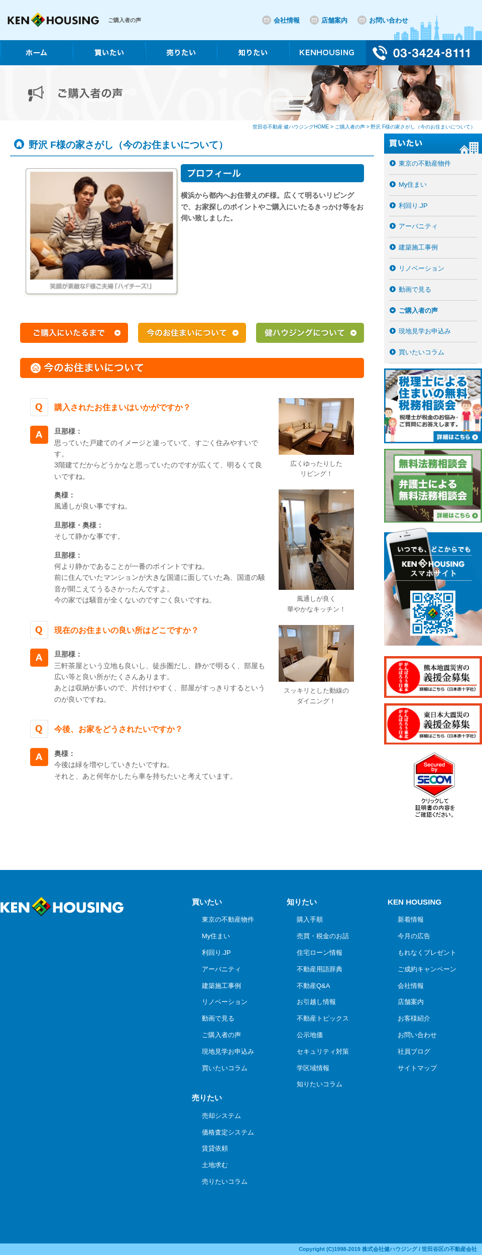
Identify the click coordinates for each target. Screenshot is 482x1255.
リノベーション (421, 268)
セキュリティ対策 (323, 1051)
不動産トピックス (323, 1018)
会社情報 (287, 20)
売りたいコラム (225, 1181)
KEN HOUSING (414, 902)
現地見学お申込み (425, 331)
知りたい (302, 902)
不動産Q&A (313, 985)
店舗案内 (334, 20)
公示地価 (310, 1035)
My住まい (413, 184)
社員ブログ (414, 1051)
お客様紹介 (414, 1018)
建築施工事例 (418, 247)
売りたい (207, 1097)
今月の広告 (414, 936)
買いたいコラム (421, 352)
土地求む (215, 1165)
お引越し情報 (316, 1002)
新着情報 (411, 919)
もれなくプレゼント (427, 952)
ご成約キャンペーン (427, 969)
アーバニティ (418, 226)
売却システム (221, 1115)
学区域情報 (313, 1068)
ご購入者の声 (418, 310)
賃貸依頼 (215, 1148)
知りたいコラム (319, 1084)
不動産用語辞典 (319, 969)
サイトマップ (417, 1068)
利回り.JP (413, 205)
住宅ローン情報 (319, 952)
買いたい (207, 902)
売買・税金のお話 (323, 936)
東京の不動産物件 (425, 163)
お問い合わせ (388, 20)
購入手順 (310, 919)
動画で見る (415, 289)
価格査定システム (228, 1132)
